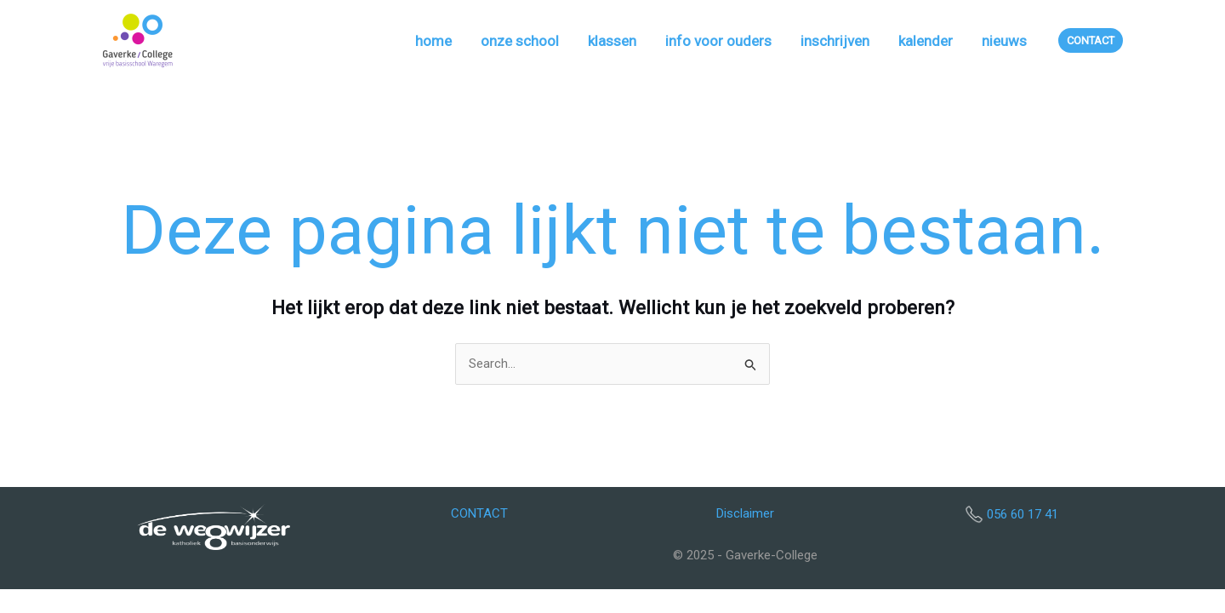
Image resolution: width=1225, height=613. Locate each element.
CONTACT (479, 513)
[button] (1090, 40)
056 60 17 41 (1022, 514)
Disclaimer (745, 513)
